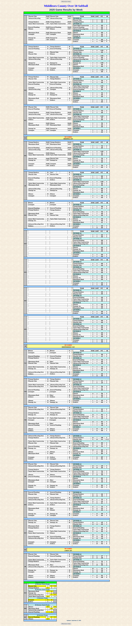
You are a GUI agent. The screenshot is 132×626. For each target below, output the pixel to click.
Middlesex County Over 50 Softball (66, 5)
